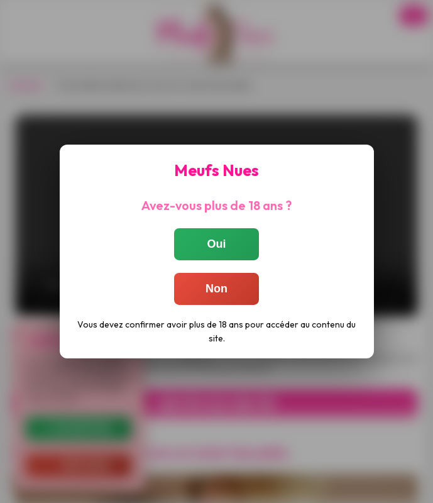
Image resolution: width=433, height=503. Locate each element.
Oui (216, 244)
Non (216, 288)
